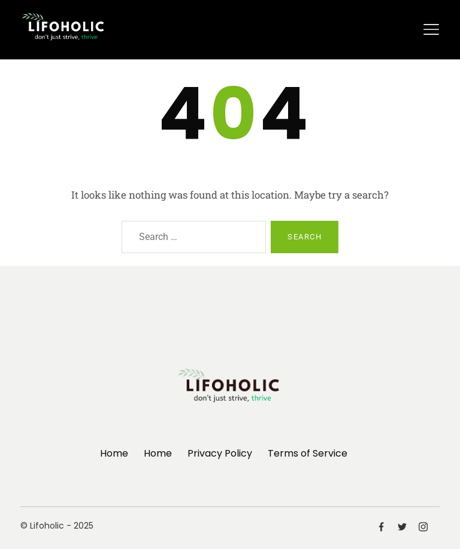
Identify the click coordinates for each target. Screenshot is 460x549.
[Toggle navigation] (431, 29)
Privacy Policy (219, 453)
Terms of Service (307, 453)
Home (114, 453)
